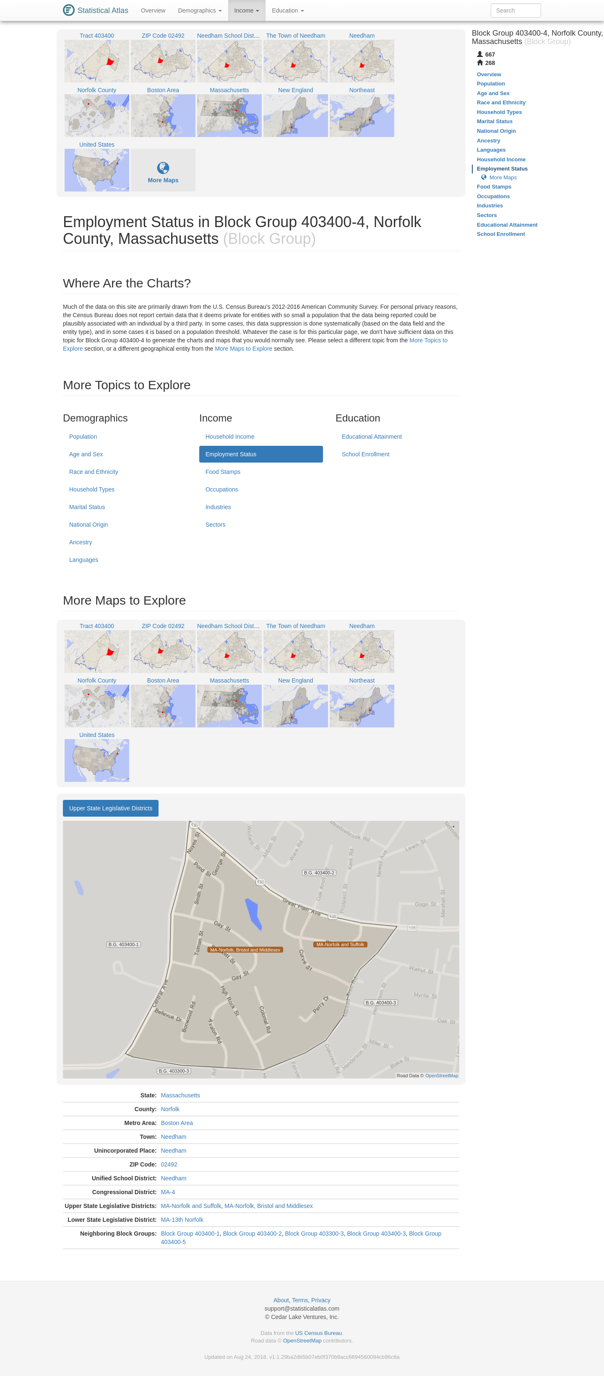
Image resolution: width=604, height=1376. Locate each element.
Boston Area (177, 1123)
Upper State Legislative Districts (110, 808)
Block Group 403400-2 (252, 1233)
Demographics (199, 10)
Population (83, 436)
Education (288, 10)
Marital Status (87, 507)
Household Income (230, 436)
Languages (83, 559)
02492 (169, 1164)
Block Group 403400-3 (376, 1233)
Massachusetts (180, 1095)
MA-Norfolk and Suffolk (191, 1206)
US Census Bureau (318, 1333)
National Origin (88, 524)
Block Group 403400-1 (190, 1233)
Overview (153, 10)
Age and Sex (86, 454)
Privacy (321, 1300)
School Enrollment (366, 454)
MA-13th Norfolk (182, 1219)
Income (247, 10)
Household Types (92, 489)
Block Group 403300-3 (314, 1233)
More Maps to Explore (243, 348)
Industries (218, 507)
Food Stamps (223, 471)
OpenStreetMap (302, 1340)
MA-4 (168, 1192)
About (281, 1300)
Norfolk (170, 1109)
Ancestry (80, 542)
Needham (174, 1136)
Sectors (215, 524)
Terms (300, 1300)
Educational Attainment (372, 436)
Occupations (222, 489)
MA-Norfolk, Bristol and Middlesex (268, 1206)
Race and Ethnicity (93, 471)
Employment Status (231, 454)
